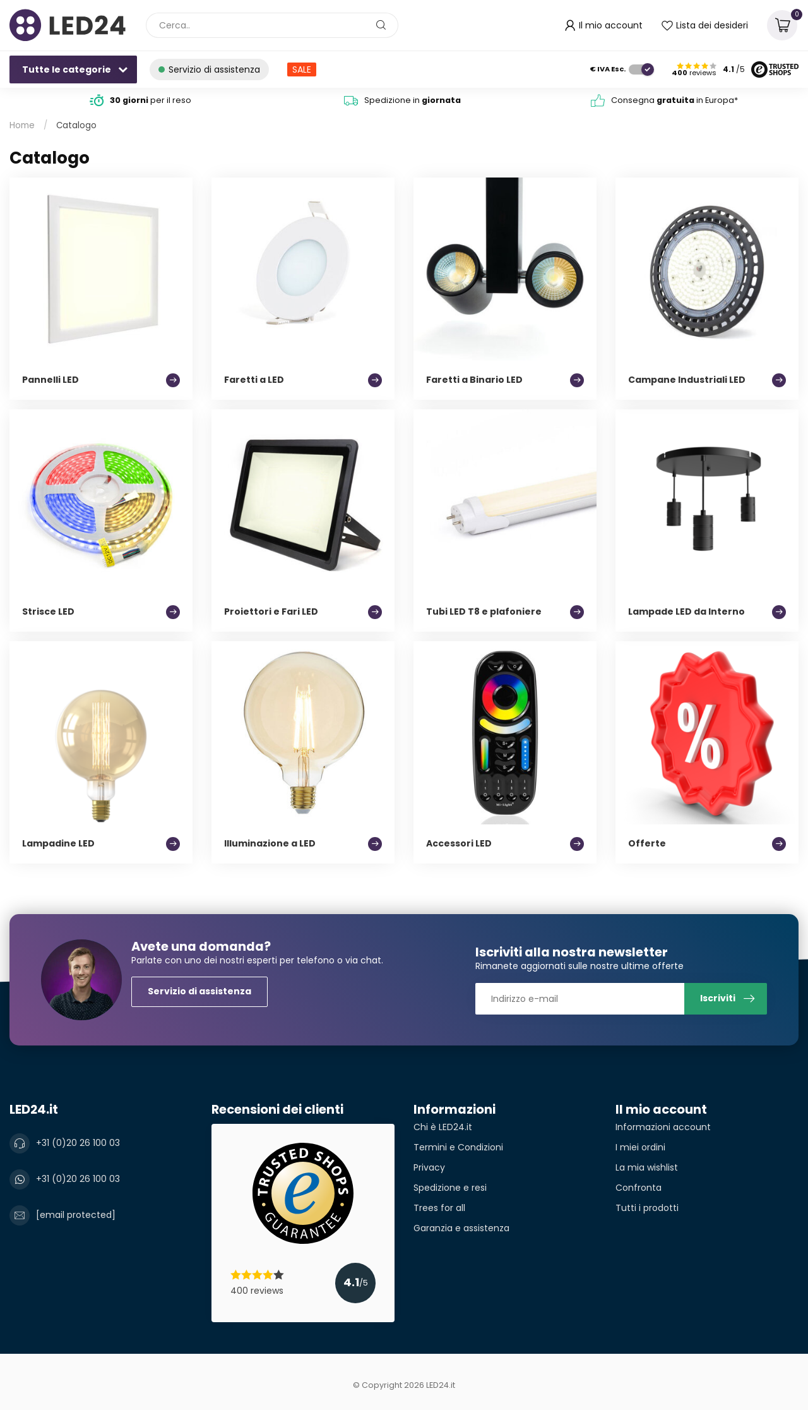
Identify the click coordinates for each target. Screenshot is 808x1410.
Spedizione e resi (450, 1187)
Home (22, 125)
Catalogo (76, 125)
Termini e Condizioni (458, 1147)
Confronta (638, 1187)
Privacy (429, 1167)
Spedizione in (412, 100)
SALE (301, 69)
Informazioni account (663, 1127)
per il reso (150, 100)
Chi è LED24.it (442, 1127)
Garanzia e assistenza (461, 1228)
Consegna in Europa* (674, 100)
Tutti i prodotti (647, 1208)
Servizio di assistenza (199, 991)
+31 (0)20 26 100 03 (78, 1142)
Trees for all (439, 1208)
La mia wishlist (646, 1167)
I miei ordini (640, 1147)
